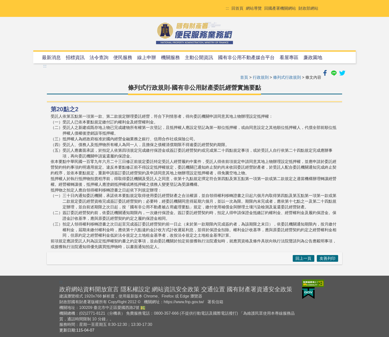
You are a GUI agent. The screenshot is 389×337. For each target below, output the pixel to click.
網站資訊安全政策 (175, 289)
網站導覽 (254, 8)
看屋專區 (289, 57)
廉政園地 (312, 57)
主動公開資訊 (199, 57)
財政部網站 (308, 8)
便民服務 (122, 57)
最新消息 (51, 57)
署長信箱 (215, 302)
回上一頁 (303, 258)
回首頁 (237, 8)
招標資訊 (75, 57)
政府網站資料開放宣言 (89, 289)
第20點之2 (64, 109)
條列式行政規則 (287, 77)
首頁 (244, 77)
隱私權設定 (135, 289)
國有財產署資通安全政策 (259, 289)
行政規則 (261, 77)
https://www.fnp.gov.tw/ (184, 302)
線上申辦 (146, 57)
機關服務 (170, 57)
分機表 (115, 313)
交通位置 (213, 289)
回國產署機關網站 (280, 8)
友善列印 (327, 258)
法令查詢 (99, 57)
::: (227, 8)
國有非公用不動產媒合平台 (246, 57)
